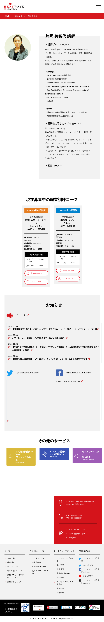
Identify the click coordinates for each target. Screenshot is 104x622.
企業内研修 (36, 562)
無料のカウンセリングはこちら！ (15, 576)
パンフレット (36, 281)
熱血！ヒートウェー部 (40, 572)
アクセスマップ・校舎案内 (65, 583)
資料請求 (72, 538)
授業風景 (60, 569)
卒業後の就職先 (63, 573)
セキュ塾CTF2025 (14, 571)
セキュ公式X (86, 565)
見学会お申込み (36, 273)
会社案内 (60, 578)
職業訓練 (11, 562)
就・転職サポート (39, 567)
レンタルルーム (38, 558)
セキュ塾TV (86, 576)
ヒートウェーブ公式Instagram (89, 581)
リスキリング (12, 567)
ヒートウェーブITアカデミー (68, 381)
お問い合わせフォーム (78, 534)
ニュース (21, 315)
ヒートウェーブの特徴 (65, 559)
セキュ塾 (11, 558)
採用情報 (60, 593)
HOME (7, 16)
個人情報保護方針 (11, 604)
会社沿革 (60, 565)
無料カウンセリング (77, 529)
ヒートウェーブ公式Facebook (89, 570)
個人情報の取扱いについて (11, 610)
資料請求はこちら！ (15, 582)
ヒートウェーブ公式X (89, 559)
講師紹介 (18, 16)
